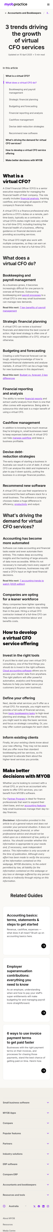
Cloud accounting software (17, 670)
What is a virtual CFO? (18, 75)
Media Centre (9, 1230)
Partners (7, 1143)
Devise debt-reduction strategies (26, 126)
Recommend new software (23, 133)
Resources (8, 1224)
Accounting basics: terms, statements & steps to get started (23, 919)
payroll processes (31, 295)
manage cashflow (22, 437)
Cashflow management (21, 119)
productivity (20, 504)
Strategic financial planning (23, 99)
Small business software (16, 1102)
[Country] (16, 1206)
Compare (8, 1123)
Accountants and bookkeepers (19, 1184)
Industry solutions (12, 1153)
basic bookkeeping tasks (21, 713)
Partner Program (16, 798)
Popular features (12, 1133)
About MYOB (9, 1218)
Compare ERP (10, 1174)
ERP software (10, 1164)
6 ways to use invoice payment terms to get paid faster (24, 1037)
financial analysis (30, 198)
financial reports (33, 398)
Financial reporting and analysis (26, 113)
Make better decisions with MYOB (24, 160)
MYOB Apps (9, 1112)
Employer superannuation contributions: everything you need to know (19, 975)
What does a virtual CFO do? (21, 82)
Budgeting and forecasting (23, 106)
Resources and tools (14, 1194)
